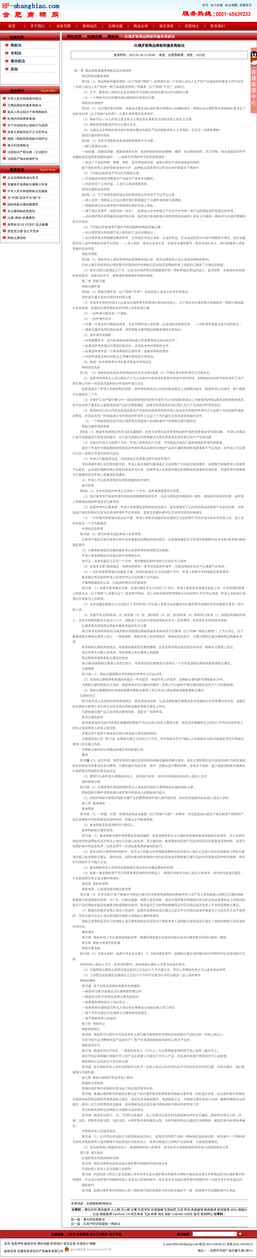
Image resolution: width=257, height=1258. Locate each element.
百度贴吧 (170, 1210)
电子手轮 (115, 1234)
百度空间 (144, 1210)
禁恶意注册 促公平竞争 (23, 231)
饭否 (197, 1214)
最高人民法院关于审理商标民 (27, 112)
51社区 (188, 1214)
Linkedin (177, 1214)
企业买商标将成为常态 (22, 178)
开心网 (125, 1210)
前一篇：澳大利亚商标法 (88, 1219)
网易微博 (210, 1210)
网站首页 (74, 37)
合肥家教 (83, 1234)
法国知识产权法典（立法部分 (27, 152)
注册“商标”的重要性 (21, 218)
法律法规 (115, 26)
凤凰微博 (197, 1210)
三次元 (71, 1234)
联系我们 (217, 26)
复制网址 (206, 1214)
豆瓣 (134, 1210)
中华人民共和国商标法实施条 (27, 191)
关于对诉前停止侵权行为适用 (27, 125)
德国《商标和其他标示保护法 (27, 139)
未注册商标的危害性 (21, 211)
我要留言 (246, 5)
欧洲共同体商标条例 (21, 118)
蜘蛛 (93, 1243)
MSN (233, 1210)
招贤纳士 (192, 26)
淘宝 (161, 1214)
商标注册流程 (16, 238)
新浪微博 (223, 1210)
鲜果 (154, 1214)
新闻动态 (89, 26)
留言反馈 (69, 1243)
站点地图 (231, 5)
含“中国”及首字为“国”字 (24, 198)
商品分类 (141, 26)
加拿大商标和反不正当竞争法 (27, 132)
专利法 (16, 53)
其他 (14, 69)
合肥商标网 (175, 55)
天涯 (180, 1210)
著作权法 (18, 61)
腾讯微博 (104, 1210)
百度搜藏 (157, 1210)
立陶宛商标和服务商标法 (24, 105)
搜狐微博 (106, 1214)
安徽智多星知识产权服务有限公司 (40, 1251)
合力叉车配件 (99, 1234)
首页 (205, 5)
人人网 (115, 1210)
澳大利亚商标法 (18, 145)
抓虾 (168, 1214)
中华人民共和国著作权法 (24, 98)
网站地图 (43, 1243)
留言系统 (166, 26)
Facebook (119, 1214)
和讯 (187, 1210)
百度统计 (83, 1243)
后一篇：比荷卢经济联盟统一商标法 (95, 1224)
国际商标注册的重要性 (23, 204)
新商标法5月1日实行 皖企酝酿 (27, 224)
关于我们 (37, 26)
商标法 (16, 45)
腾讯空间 (91, 1210)
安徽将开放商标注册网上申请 (27, 184)
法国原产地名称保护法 (22, 159)
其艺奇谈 (137, 1214)
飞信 (147, 1214)
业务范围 (63, 26)
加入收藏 (216, 5)
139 (127, 1214)
